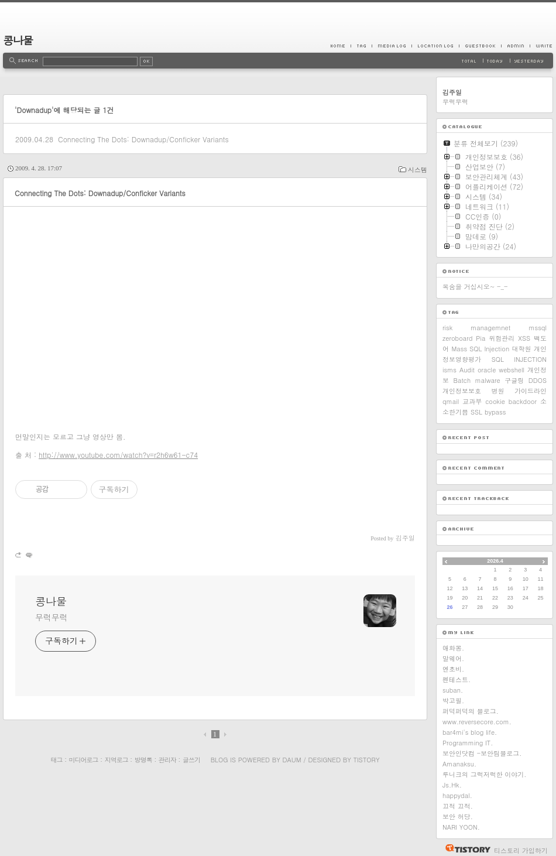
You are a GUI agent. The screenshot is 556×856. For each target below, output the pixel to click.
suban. (452, 690)
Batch (462, 380)
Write (541, 45)
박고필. (453, 700)
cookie (495, 401)
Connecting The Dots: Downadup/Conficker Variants (143, 139)
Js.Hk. (452, 784)
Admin (515, 45)
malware (487, 380)
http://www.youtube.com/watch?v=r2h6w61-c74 (118, 455)
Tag (361, 45)
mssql (537, 327)
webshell (511, 369)
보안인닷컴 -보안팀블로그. (481, 753)
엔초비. (453, 669)
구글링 (514, 380)
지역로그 (116, 759)
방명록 (143, 759)
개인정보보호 (461, 390)
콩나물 (18, 40)
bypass (495, 412)
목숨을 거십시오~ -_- (475, 286)
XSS (524, 338)
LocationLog (435, 45)
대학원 (521, 348)
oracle (487, 369)
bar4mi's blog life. (469, 732)
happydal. (457, 795)
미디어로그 (83, 759)
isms (449, 369)
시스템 (417, 169)
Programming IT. (467, 742)
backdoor (523, 401)
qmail (450, 401)
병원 (498, 390)
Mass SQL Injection (480, 348)
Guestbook (480, 45)
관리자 (167, 759)
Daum (292, 759)
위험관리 (501, 338)
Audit (467, 369)
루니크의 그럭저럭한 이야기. (484, 774)
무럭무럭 (51, 617)
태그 (56, 759)
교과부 (472, 401)
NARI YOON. (461, 827)
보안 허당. (457, 816)
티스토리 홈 (465, 848)
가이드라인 (530, 390)
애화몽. (453, 647)
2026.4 (495, 561)
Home (341, 45)
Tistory (366, 759)
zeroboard (457, 338)
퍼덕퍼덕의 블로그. (470, 711)
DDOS (537, 380)
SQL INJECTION (519, 359)
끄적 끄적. (457, 806)
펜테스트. (456, 679)
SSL (476, 412)
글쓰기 (191, 759)
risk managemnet (476, 327)
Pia (480, 338)
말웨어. (453, 658)
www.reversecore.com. (477, 721)
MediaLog (391, 45)
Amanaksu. (459, 763)
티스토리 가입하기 (521, 850)
